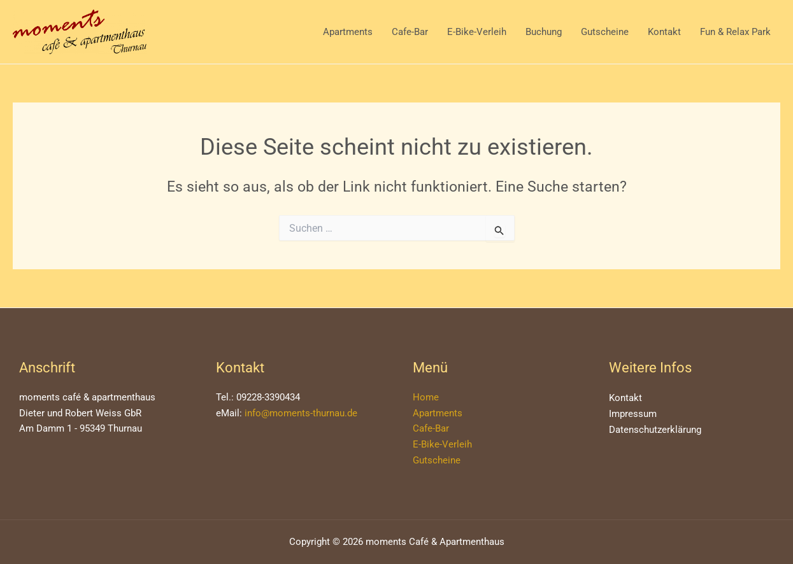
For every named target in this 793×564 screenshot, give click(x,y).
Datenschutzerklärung (655, 429)
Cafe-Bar (410, 32)
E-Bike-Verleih (476, 32)
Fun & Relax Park (735, 32)
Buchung (543, 32)
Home (426, 397)
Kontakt (664, 32)
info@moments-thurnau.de (301, 413)
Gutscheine (605, 32)
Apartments (348, 32)
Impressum (633, 413)
